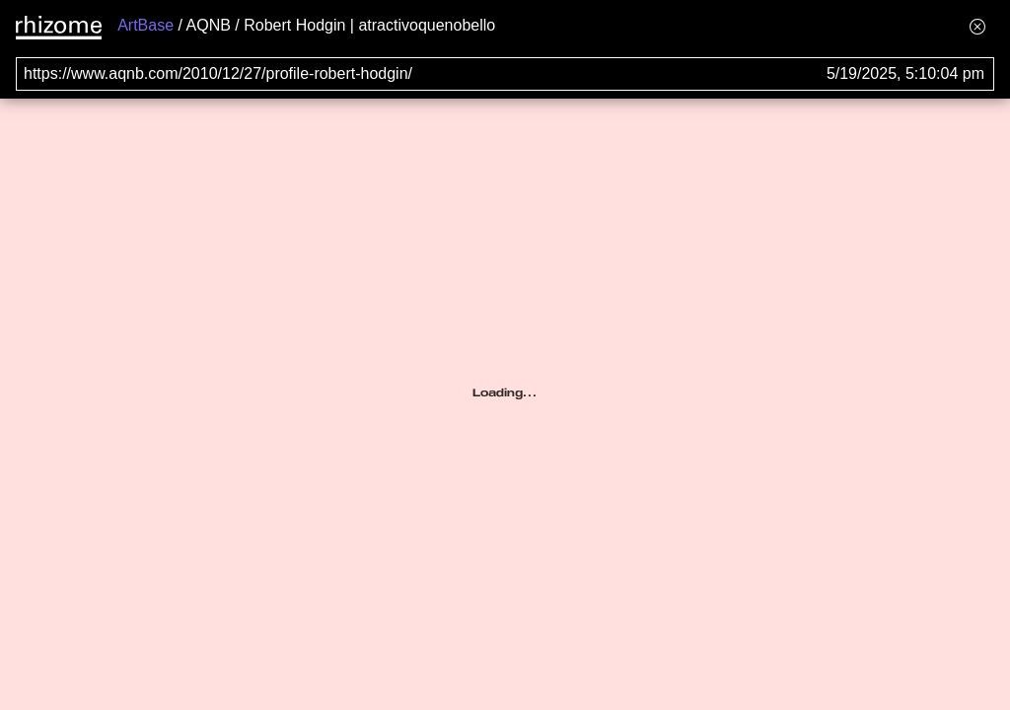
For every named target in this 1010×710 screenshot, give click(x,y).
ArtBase (145, 25)
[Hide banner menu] (977, 26)
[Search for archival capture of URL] (505, 74)
